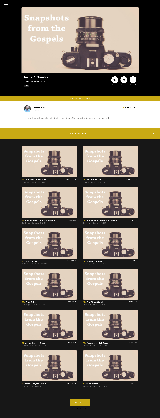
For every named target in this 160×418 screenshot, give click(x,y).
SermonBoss (84, 409)
